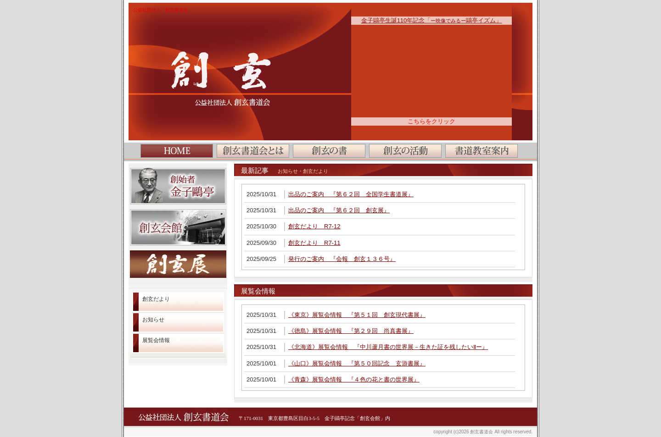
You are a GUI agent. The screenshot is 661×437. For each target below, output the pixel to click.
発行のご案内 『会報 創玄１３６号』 (342, 258)
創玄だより (156, 299)
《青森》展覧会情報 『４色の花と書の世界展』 (354, 379)
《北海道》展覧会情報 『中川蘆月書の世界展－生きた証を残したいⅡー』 (388, 346)
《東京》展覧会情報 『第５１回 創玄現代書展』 (357, 314)
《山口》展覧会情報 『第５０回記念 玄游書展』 (357, 363)
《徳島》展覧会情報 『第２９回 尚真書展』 (351, 330)
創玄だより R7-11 (314, 242)
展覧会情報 (156, 340)
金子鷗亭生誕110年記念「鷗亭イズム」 (431, 20)
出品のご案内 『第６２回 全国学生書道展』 (351, 194)
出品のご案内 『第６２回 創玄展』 (339, 210)
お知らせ (153, 319)
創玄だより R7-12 (314, 226)
